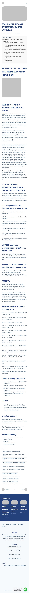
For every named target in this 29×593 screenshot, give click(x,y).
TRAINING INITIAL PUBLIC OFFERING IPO (23, 508)
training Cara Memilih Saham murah (9, 481)
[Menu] (26, 3)
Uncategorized (17, 33)
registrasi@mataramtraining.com (14, 550)
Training (14, 524)
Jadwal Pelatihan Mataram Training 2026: (13, 56)
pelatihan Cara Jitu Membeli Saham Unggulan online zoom (13, 459)
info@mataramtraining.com (14, 558)
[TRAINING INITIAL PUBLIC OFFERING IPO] (23, 502)
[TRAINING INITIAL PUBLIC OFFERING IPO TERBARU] (14, 502)
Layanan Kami (20, 524)
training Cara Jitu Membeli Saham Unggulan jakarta (13, 466)
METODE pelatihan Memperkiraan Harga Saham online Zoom (15, 50)
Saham (12, 33)
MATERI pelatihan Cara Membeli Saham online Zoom (15, 48)
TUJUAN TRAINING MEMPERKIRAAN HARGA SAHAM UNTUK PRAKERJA (15, 46)
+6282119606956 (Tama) (14, 554)
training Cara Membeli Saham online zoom (11, 476)
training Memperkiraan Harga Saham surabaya (12, 484)
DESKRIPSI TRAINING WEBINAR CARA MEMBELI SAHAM (14, 43)
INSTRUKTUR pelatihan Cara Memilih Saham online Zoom (14, 53)
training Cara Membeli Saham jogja (9, 473)
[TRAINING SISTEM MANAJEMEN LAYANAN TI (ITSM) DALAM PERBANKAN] (5, 502)
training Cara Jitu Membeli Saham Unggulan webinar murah (13, 470)
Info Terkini (4, 526)
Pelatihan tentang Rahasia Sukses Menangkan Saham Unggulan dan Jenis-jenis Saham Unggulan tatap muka (13, 463)
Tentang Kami (8, 524)
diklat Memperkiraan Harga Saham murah (11, 451)
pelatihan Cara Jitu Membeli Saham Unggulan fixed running (13, 455)
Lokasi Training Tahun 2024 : (10, 57)
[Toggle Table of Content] (24, 38)
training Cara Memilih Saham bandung (10, 478)
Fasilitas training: (9, 61)
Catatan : (7, 59)
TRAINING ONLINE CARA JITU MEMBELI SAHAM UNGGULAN (13, 40)
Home (3, 524)
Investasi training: (9, 60)
